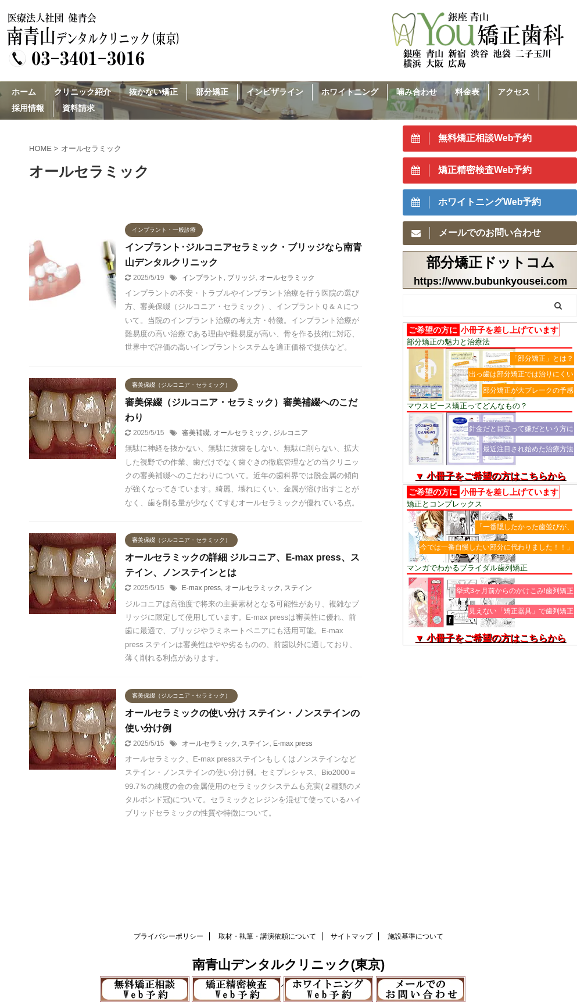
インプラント (203, 278)
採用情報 (28, 108)
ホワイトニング (349, 91)
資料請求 (78, 108)
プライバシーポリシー (168, 936)
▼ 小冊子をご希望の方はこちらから (490, 476)
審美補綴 (196, 433)
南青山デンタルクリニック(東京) (288, 964)
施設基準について (415, 936)
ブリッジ (241, 278)
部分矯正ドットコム (491, 262)
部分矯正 (212, 91)
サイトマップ (351, 936)
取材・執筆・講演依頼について (267, 936)
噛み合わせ (416, 91)
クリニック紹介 (82, 91)
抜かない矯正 (153, 91)
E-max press (201, 588)
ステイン (298, 588)
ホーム (24, 91)
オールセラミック (287, 278)
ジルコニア (290, 433)
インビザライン (274, 91)
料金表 (467, 91)
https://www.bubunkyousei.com (490, 281)
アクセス (513, 91)
